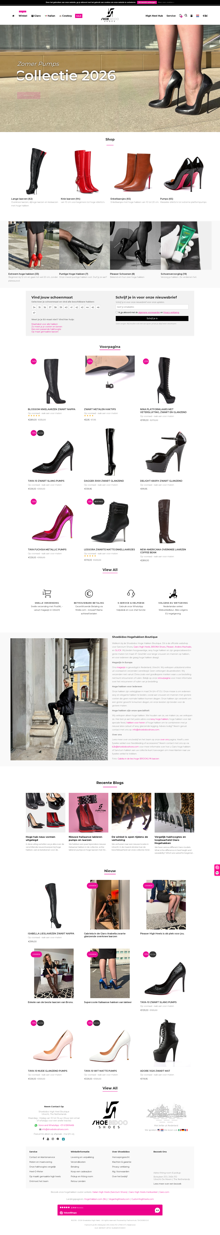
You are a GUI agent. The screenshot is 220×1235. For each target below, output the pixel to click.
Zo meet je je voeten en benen (46, 326)
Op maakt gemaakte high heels (45, 1176)
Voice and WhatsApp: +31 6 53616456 (54, 1125)
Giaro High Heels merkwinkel (143, 1192)
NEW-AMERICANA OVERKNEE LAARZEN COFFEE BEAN (163, 551)
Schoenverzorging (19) (179, 276)
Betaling (75, 1167)
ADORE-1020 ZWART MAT (155, 1071)
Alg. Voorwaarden (120, 1171)
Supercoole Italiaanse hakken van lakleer (108, 1002)
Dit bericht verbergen (146, 2)
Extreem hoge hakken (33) (33, 278)
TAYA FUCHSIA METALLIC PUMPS (47, 549)
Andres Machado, (183, 647)
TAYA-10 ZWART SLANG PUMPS (46, 481)
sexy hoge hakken (160, 719)
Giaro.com (164, 1192)
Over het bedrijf (119, 1176)
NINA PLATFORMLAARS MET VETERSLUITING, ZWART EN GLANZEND (163, 411)
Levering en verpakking (82, 1157)
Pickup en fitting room (82, 1176)
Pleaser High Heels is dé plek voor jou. (162, 933)
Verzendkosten (78, 1162)
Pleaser (170, 647)
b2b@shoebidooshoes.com (125, 746)
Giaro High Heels (142, 647)
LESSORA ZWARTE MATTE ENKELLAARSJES (109, 549)
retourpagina (164, 678)
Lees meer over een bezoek (167, 1184)
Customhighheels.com (142, 1199)
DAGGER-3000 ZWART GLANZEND (104, 481)
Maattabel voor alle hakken (44, 324)
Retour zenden (78, 1181)
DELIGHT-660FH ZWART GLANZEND (161, 481)
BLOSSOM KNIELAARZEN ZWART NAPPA (51, 409)
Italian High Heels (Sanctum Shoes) (109, 1192)
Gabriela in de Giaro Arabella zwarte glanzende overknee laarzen (105, 935)
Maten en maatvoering (40, 1162)
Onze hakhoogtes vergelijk (42, 1167)
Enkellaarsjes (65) (135, 201)
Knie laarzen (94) (83, 201)
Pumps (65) (183, 201)
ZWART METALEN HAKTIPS (100, 409)
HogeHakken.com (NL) (95, 1199)
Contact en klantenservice (42, 1157)
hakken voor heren (136, 722)
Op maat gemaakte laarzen (45, 331)
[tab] (110, 870)
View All (110, 570)
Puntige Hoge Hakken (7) (83, 276)
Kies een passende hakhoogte (46, 329)
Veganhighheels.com (119, 1199)
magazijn (121, 667)
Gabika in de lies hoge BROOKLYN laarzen (138, 758)
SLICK (118, 650)
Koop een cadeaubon (81, 1171)
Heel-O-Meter (36, 1171)
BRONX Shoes (158, 647)
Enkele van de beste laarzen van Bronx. (50, 1002)
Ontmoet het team (38, 1181)
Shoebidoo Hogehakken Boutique (135, 637)
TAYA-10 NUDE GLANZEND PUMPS (47, 1071)
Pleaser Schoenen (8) (127, 276)
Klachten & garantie (121, 1162)
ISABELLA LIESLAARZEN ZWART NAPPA (51, 933)
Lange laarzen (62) (35, 202)
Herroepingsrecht (121, 1157)
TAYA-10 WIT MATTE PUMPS (100, 1071)
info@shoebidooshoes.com (146, 729)
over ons (164, 739)
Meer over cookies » (166, 2)
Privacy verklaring (120, 1167)
